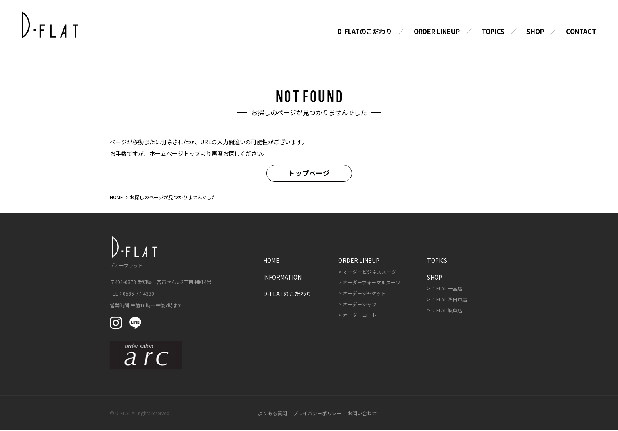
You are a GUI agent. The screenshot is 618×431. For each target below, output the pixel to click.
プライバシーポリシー (317, 413)
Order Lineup (437, 32)
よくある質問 (272, 413)
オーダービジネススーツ (369, 272)
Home (271, 260)
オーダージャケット (364, 293)
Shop (535, 32)
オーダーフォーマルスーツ (371, 283)
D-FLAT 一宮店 (447, 288)
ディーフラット (132, 253)
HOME (116, 197)
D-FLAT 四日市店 (449, 299)
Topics (493, 32)
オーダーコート (360, 315)
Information (282, 277)
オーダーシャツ (360, 304)
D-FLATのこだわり (364, 32)
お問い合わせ (362, 413)
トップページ (309, 173)
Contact (581, 32)
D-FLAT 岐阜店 (447, 310)
